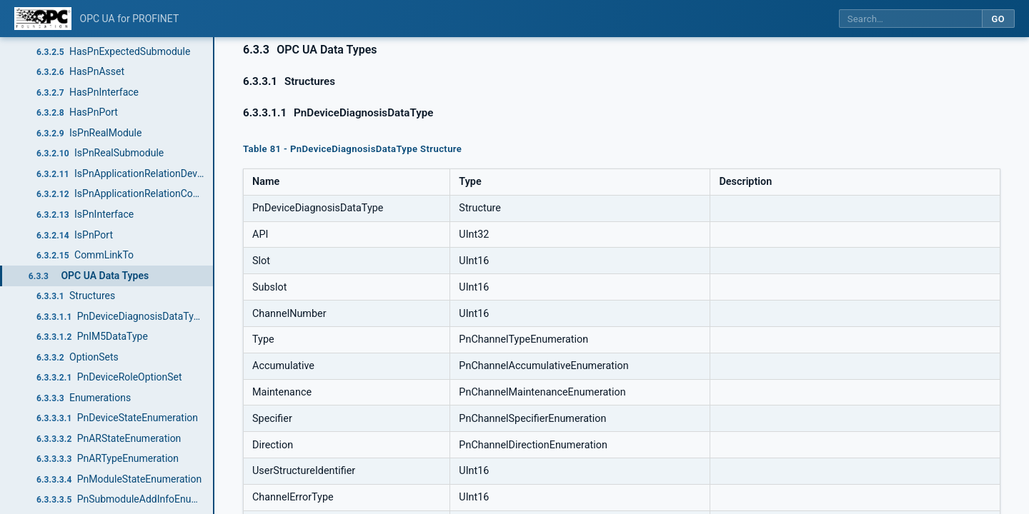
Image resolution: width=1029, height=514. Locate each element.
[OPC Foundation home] (42, 18)
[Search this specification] (910, 19)
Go (998, 19)
